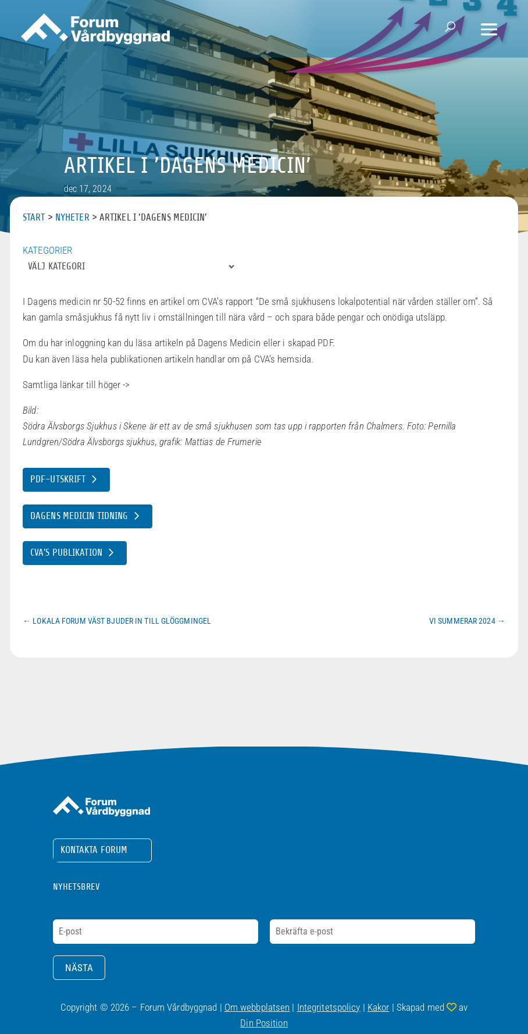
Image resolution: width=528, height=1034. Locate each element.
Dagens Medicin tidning (79, 515)
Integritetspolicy (329, 1007)
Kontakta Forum (94, 849)
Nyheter (72, 217)
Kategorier (47, 250)
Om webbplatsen (257, 1007)
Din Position (263, 1023)
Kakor (379, 1007)
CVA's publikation (66, 552)
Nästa (79, 967)
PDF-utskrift (57, 479)
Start (34, 217)
